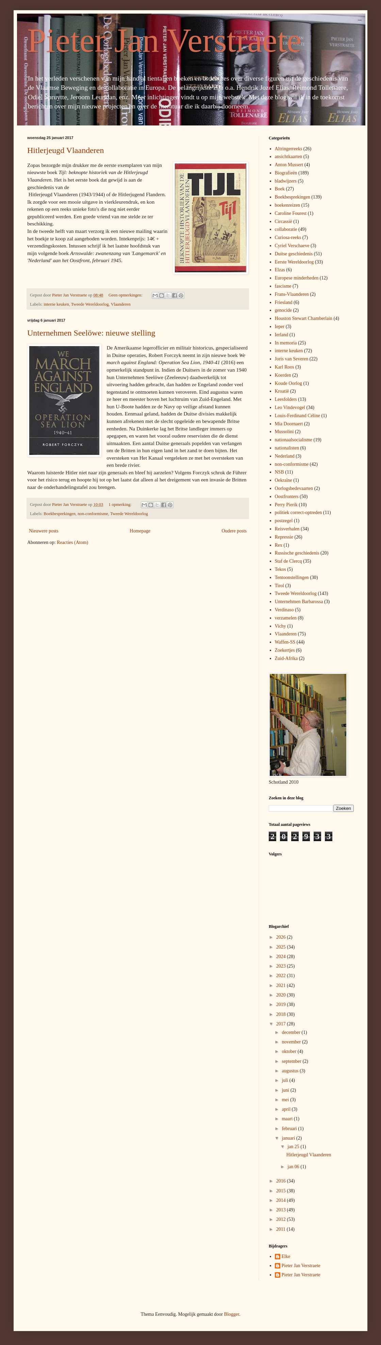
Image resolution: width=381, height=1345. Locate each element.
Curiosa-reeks (288, 237)
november (292, 1041)
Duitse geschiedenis (294, 253)
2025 (281, 947)
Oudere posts (234, 530)
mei (286, 1099)
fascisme (283, 286)
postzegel (284, 520)
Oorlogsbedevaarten (294, 488)
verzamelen (286, 617)
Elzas (280, 269)
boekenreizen (287, 205)
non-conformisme (93, 513)
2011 (281, 1229)
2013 (281, 1209)
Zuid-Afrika (286, 658)
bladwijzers (286, 181)
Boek (280, 188)
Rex (279, 545)
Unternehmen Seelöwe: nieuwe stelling (91, 332)
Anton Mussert (289, 164)
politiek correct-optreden (298, 512)
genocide (283, 310)
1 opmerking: (121, 504)
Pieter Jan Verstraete (164, 40)
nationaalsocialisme (293, 439)
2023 (281, 966)
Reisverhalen (287, 528)
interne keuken (56, 304)
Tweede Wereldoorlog (90, 304)
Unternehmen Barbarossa (299, 601)
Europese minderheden (297, 277)
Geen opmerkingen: (126, 295)
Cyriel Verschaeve (292, 245)
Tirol (279, 585)
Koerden (283, 375)
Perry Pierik (286, 504)
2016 (281, 1181)
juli (285, 1080)
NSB (279, 472)
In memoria (286, 342)
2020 (281, 995)
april (287, 1109)
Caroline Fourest (291, 213)
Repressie (284, 537)
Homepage (140, 530)
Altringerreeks (288, 148)
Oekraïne (283, 480)
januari (289, 1138)
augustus (291, 1070)
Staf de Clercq (288, 561)
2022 (281, 975)
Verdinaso (284, 609)
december (291, 1032)
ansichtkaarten (288, 156)
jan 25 (293, 1146)
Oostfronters (287, 496)
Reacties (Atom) (72, 542)
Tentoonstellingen (292, 577)
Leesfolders (286, 399)
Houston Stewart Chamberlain (304, 318)
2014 (281, 1200)
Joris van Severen (292, 358)
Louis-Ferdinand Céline (297, 415)
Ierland (281, 334)
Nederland (285, 456)
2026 (281, 937)
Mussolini (284, 431)
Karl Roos (284, 367)
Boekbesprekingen (60, 513)
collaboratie (286, 229)
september (292, 1061)
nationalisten (287, 447)
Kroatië (282, 391)
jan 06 (293, 1166)
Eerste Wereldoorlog (294, 262)
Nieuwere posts (44, 530)
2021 (281, 985)
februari (290, 1128)
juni (286, 1090)
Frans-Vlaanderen (292, 294)
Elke (286, 1256)
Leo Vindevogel (290, 407)
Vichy (280, 626)
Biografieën (286, 172)
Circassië (283, 221)
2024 (281, 956)
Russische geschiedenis (297, 553)
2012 (281, 1219)
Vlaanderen (121, 304)
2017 (281, 1023)
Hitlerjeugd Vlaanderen (65, 150)
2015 (281, 1190)
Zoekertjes (285, 650)
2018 (281, 1014)
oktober (289, 1051)
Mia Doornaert (289, 423)
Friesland (284, 302)
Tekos (280, 569)
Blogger (231, 1314)
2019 (281, 1004)
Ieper (280, 326)
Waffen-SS (285, 642)
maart (288, 1118)
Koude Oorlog (288, 383)
